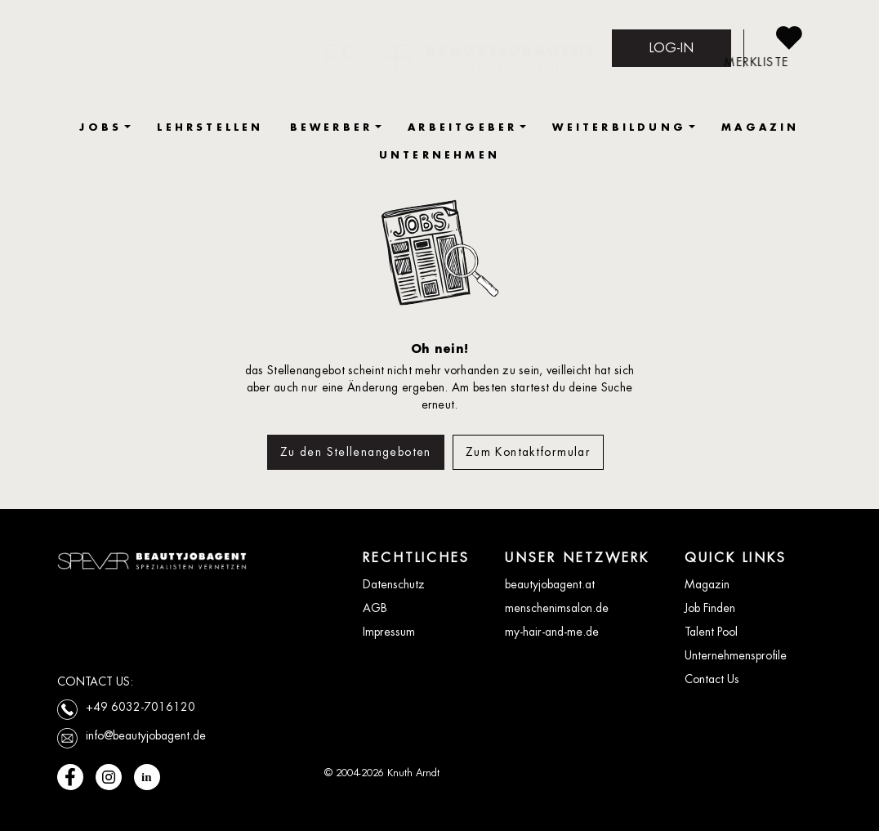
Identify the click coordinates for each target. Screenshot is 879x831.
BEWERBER (331, 127)
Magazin (707, 584)
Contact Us (712, 679)
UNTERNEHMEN (439, 155)
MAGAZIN (760, 127)
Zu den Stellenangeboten (355, 452)
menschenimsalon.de (557, 608)
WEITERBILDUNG (619, 127)
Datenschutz (394, 584)
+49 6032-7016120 (140, 706)
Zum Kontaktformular (528, 452)
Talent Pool (711, 631)
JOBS (100, 127)
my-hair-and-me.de (552, 631)
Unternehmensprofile (736, 655)
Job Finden (710, 608)
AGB (375, 608)
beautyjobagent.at (550, 584)
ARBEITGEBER (462, 127)
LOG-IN (671, 47)
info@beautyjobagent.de (146, 735)
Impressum (389, 631)
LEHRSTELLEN (210, 127)
